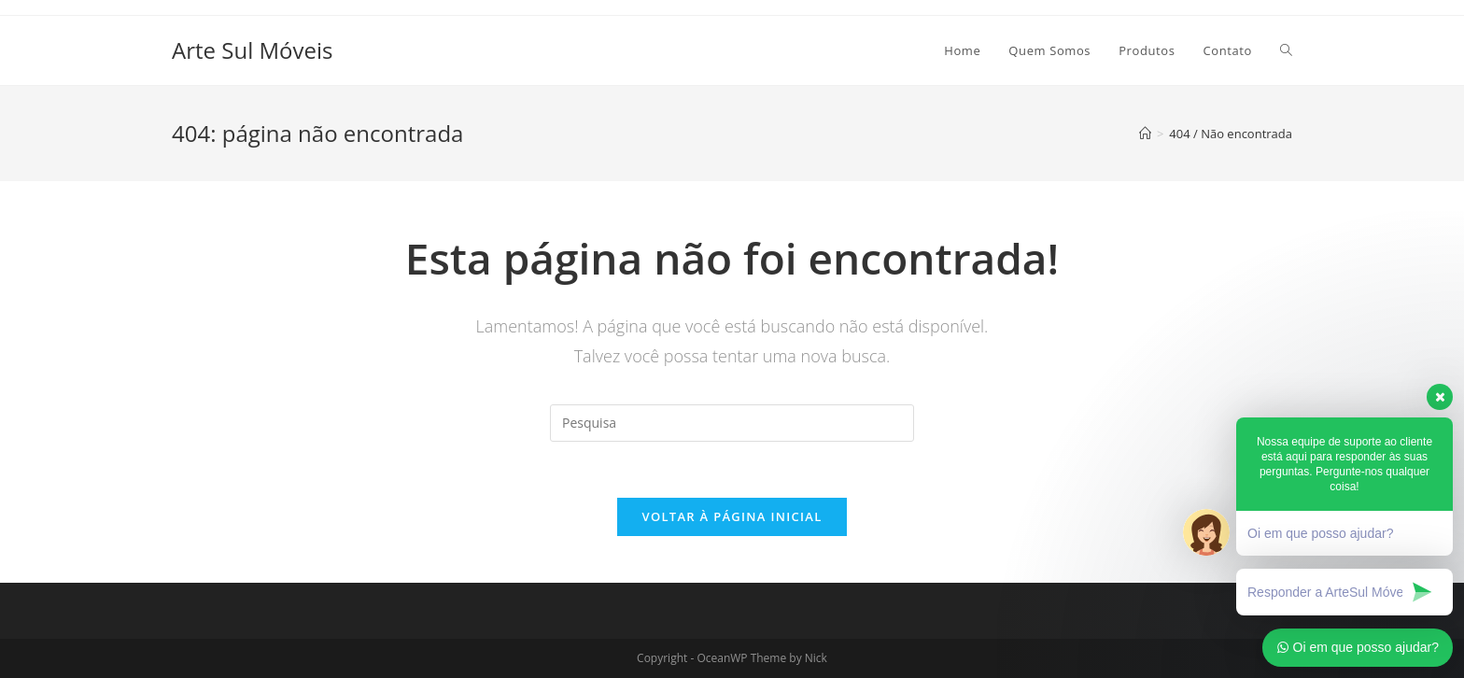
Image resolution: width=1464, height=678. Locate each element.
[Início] (1145, 133)
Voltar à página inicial (731, 516)
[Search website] (1286, 50)
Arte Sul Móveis (252, 50)
